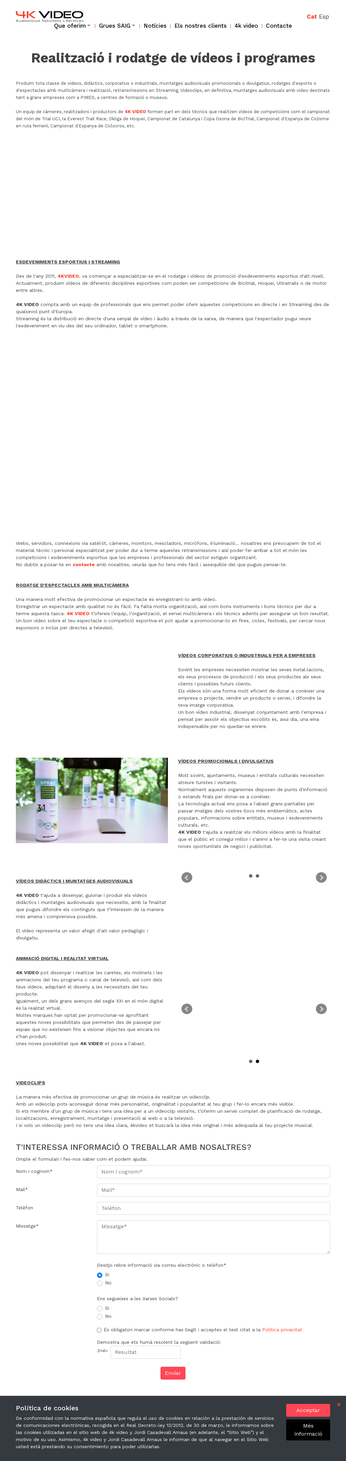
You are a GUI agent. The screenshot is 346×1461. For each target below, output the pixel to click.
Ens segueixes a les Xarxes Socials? (137, 1298)
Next (321, 877)
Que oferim (70, 25)
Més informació (308, 1429)
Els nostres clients (200, 25)
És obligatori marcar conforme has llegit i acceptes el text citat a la (203, 1329)
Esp (324, 16)
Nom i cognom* (34, 1171)
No (108, 1282)
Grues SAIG (114, 25)
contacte (84, 564)
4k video (246, 25)
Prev (186, 877)
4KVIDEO (68, 276)
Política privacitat (282, 1329)
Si (107, 1274)
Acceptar (308, 1410)
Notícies (155, 25)
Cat (312, 16)
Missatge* (27, 1226)
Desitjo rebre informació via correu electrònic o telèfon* (161, 1265)
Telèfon (24, 1207)
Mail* (22, 1189)
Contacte (279, 25)
